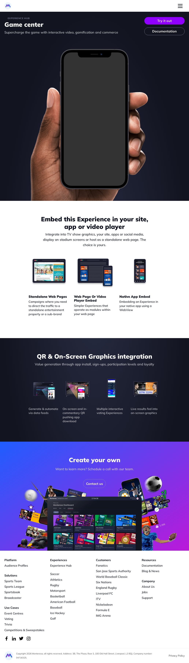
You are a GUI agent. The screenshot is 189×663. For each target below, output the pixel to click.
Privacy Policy (177, 655)
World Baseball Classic (112, 577)
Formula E (103, 610)
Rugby (54, 585)
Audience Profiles (16, 565)
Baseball (56, 607)
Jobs (145, 592)
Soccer (54, 574)
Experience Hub (61, 565)
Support (147, 598)
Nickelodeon (104, 604)
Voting (8, 619)
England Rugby (106, 588)
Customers (103, 560)
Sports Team (13, 581)
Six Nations (104, 582)
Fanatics (102, 565)
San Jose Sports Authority (113, 571)
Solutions (10, 575)
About (146, 586)
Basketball (57, 596)
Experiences (58, 560)
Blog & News (150, 571)
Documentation (152, 565)
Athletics (56, 579)
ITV (98, 599)
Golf (53, 618)
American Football (62, 602)
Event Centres (13, 613)
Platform (10, 560)
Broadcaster (12, 598)
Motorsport (57, 590)
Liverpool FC (104, 593)
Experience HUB (19, 18)
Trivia (8, 624)
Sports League (14, 586)
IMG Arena (103, 615)
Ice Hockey (57, 613)
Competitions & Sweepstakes (24, 630)
